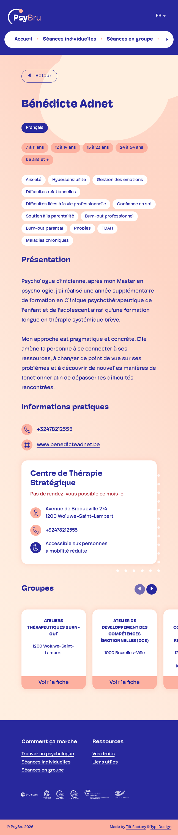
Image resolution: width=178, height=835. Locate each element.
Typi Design (160, 827)
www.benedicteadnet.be (68, 445)
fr (158, 16)
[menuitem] (23, 39)
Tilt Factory (136, 827)
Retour (42, 76)
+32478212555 (55, 429)
